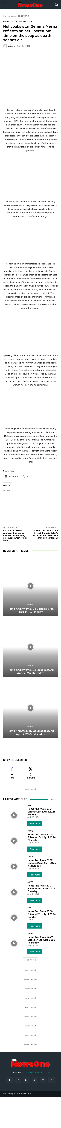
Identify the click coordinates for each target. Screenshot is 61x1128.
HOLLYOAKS (23, 16)
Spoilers (27, 22)
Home (6, 16)
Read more (35, 823)
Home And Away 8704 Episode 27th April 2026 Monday (31, 610)
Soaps (13, 16)
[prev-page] (5, 744)
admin (11, 46)
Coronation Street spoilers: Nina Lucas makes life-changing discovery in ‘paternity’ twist (15, 535)
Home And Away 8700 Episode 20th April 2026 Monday (41, 914)
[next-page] (10, 744)
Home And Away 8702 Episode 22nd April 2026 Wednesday (30, 732)
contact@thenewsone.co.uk (36, 1072)
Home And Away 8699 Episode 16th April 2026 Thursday (41, 940)
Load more (30, 959)
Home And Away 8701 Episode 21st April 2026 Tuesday (41, 888)
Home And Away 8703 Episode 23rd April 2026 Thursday (31, 671)
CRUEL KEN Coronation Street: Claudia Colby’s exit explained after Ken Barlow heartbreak (45, 534)
